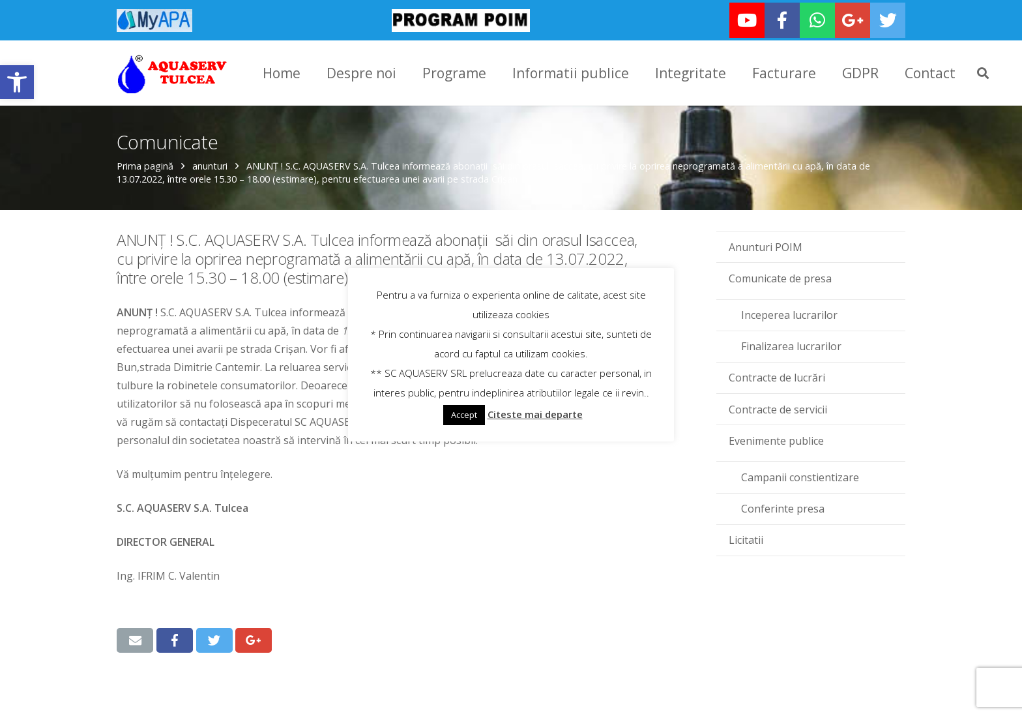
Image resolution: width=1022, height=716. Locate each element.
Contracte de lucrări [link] (777, 376)
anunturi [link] (209, 164)
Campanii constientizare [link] (800, 476)
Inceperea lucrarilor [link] (789, 313)
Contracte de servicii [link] (778, 408)
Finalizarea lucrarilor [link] (791, 345)
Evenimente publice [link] (776, 439)
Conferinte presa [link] (783, 507)
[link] (17, 82)
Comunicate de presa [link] (780, 277)
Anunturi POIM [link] (765, 246)
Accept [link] (464, 415)
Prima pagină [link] (145, 164)
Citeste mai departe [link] (535, 414)
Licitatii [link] (746, 538)
